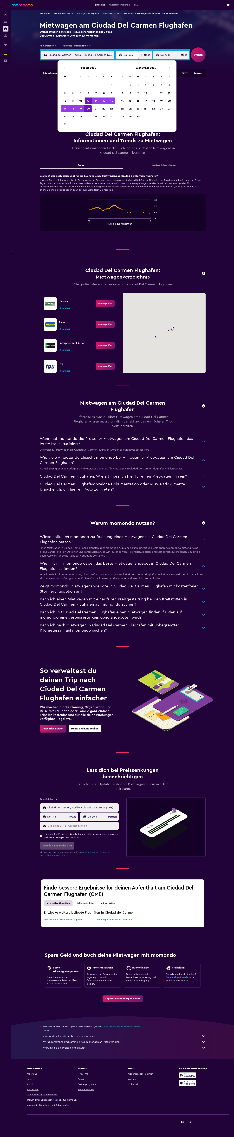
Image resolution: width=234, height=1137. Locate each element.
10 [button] (65, 101)
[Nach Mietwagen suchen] (5, 28)
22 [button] (103, 108)
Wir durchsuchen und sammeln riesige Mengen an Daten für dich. (124, 1042)
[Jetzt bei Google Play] (187, 1075)
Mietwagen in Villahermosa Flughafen (63, 920)
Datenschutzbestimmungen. (52, 855)
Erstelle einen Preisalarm (178, 977)
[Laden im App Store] (187, 1083)
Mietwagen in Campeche (88, 13)
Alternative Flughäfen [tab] (58, 903)
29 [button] (103, 116)
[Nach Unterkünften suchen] (5, 22)
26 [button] (80, 116)
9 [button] (111, 93)
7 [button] (96, 93)
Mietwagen (45, 13)
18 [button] (73, 108)
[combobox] (49, 45)
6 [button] (88, 93)
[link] (105, 303)
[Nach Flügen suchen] (5, 15)
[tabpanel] (123, 205)
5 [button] (80, 93)
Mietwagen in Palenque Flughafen (114, 920)
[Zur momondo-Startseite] (22, 4)
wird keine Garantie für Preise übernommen (120, 1027)
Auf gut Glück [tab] (107, 903)
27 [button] (88, 116)
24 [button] (64, 116)
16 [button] (111, 101)
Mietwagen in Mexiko (63, 13)
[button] (5, 5)
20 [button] (88, 108)
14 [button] (96, 101)
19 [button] (80, 108)
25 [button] (72, 116)
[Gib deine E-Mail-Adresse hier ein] (82, 826)
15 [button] (104, 101)
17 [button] (65, 108)
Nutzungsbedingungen (96, 852)
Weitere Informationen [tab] (164, 165)
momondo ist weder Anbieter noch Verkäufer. (124, 1036)
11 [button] (73, 101)
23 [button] (111, 108)
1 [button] (103, 85)
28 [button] (96, 116)
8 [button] (104, 93)
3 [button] (65, 93)
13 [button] (88, 101)
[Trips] (5, 44)
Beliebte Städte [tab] (85, 903)
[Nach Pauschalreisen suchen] (5, 35)
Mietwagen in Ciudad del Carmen (118, 13)
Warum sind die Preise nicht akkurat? (124, 1048)
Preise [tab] (81, 165)
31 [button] (65, 124)
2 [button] (111, 85)
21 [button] (96, 108)
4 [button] (72, 93)
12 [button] (80, 101)
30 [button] (111, 116)
